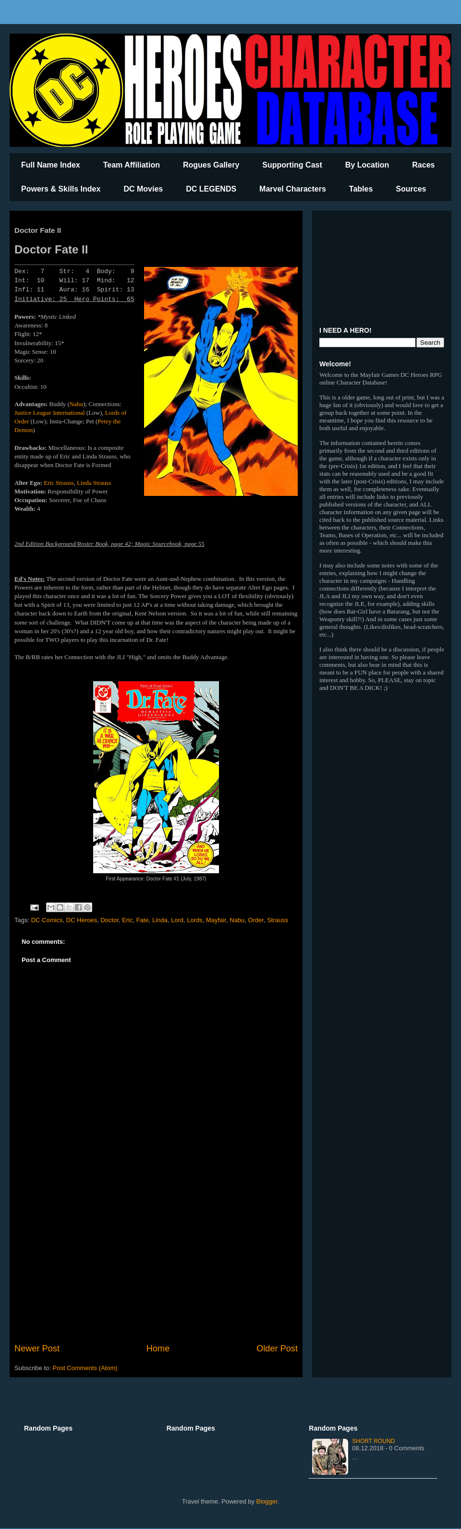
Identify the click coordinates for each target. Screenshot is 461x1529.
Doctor (109, 920)
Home (158, 1348)
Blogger (267, 1501)
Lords (195, 920)
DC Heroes (81, 920)
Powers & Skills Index (60, 189)
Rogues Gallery (211, 165)
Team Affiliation (131, 165)
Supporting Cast (292, 165)
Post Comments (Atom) (85, 1368)
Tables (361, 189)
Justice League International (49, 412)
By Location (367, 165)
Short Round (373, 1441)
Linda (160, 920)
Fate (142, 920)
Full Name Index (50, 165)
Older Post (277, 1348)
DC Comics (47, 920)
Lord (177, 920)
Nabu (76, 404)
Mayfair (216, 920)
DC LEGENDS (211, 189)
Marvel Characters (292, 189)
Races (423, 165)
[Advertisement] (156, 1263)
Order (256, 920)
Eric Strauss (58, 482)
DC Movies (143, 189)
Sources (411, 189)
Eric (127, 920)
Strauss (277, 920)
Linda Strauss (94, 482)
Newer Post (37, 1348)
